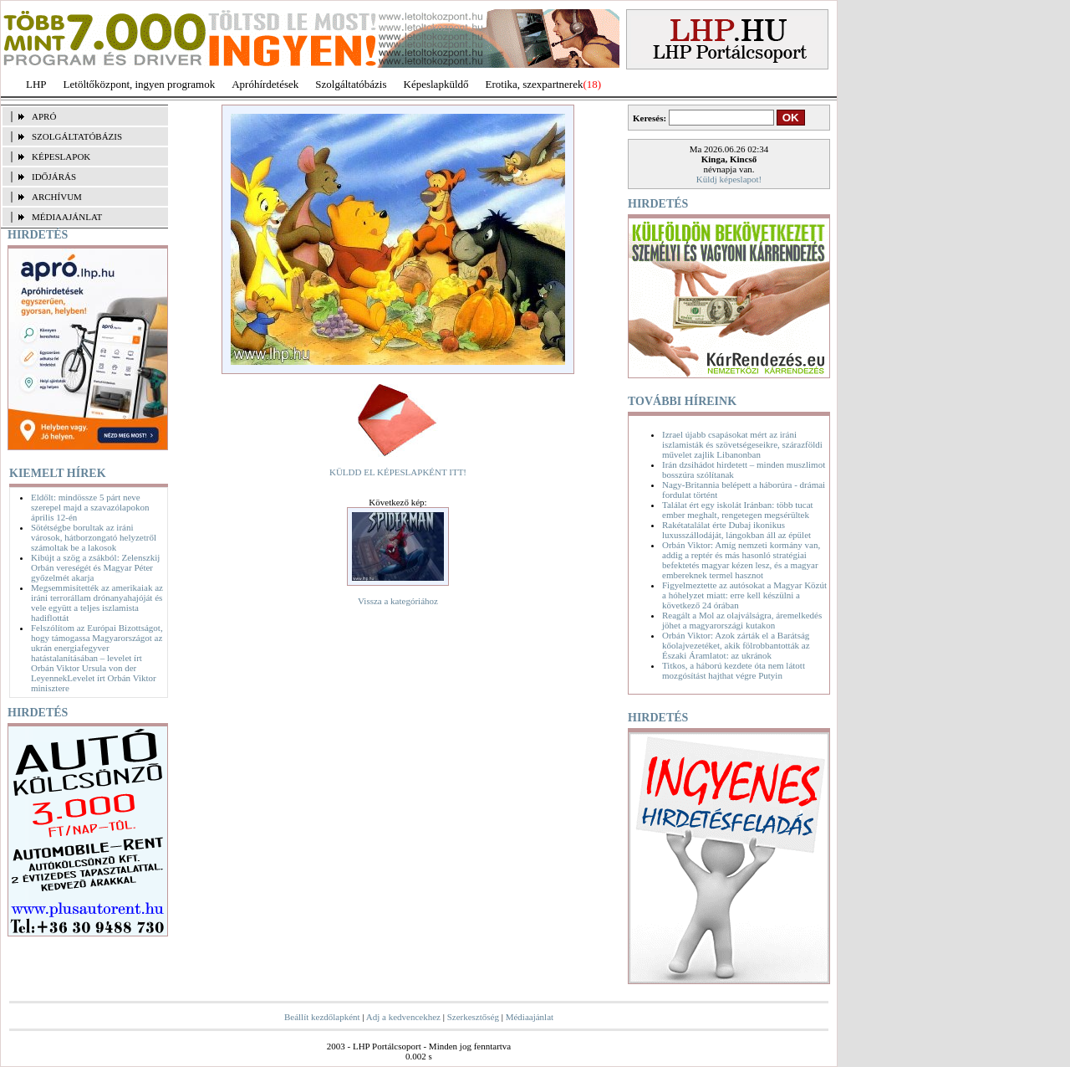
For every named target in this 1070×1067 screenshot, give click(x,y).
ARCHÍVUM (57, 197)
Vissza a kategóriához (398, 601)
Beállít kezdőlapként (322, 1017)
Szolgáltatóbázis (350, 84)
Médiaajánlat (529, 1017)
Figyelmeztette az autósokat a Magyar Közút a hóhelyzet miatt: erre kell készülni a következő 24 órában (744, 595)
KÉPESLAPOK (61, 156)
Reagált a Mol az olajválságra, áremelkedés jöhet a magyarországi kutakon (742, 620)
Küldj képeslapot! (729, 179)
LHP (36, 84)
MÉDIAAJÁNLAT (67, 217)
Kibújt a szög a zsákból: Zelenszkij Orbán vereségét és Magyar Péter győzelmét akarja (95, 567)
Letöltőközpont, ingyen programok (140, 84)
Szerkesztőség (473, 1017)
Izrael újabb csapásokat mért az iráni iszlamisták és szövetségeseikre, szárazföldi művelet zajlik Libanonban (742, 444)
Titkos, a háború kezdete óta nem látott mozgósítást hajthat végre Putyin (733, 670)
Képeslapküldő (436, 84)
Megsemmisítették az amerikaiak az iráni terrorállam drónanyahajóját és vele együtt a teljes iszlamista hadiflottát (97, 602)
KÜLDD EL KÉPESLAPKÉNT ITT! (397, 472)
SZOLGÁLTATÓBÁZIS (77, 136)
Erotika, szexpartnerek (534, 84)
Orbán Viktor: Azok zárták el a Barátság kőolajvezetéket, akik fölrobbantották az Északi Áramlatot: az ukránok (736, 645)
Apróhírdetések (265, 84)
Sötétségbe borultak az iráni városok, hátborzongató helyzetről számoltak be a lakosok (93, 537)
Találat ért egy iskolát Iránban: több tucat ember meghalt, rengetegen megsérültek (737, 510)
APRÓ (44, 116)
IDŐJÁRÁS (54, 177)
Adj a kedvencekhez (403, 1017)
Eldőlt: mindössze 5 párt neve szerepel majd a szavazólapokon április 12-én (90, 507)
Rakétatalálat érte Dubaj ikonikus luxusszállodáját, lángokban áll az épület (736, 530)
